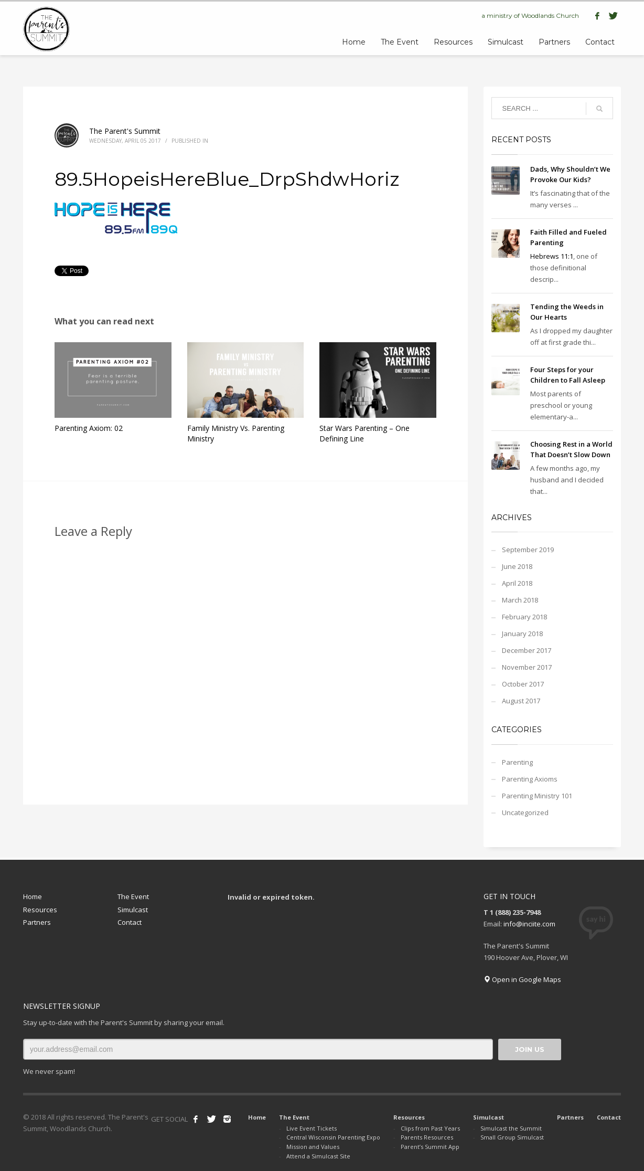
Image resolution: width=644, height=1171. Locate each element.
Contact (129, 922)
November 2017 (527, 667)
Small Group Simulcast (512, 1137)
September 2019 (528, 549)
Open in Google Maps (522, 979)
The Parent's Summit (124, 131)
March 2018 (520, 600)
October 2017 (523, 684)
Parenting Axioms (529, 779)
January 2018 (522, 633)
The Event (133, 896)
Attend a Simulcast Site (318, 1156)
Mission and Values (312, 1147)
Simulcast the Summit (511, 1128)
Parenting (517, 762)
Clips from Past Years (430, 1128)
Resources (40, 909)
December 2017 (526, 650)
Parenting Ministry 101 (537, 795)
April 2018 (517, 583)
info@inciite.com (529, 924)
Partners (37, 922)
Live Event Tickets (311, 1128)
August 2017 (521, 700)
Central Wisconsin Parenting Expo (333, 1137)
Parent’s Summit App (430, 1147)
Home (32, 896)
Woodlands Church (550, 15)
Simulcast (132, 909)
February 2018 (524, 616)
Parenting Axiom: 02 (89, 428)
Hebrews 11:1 (551, 256)
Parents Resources (427, 1137)
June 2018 (517, 566)
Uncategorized (525, 812)
